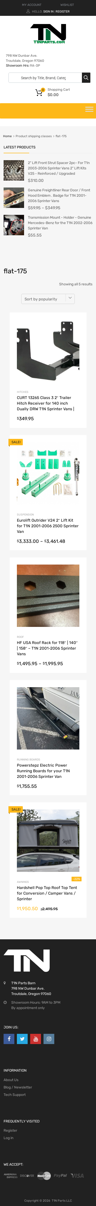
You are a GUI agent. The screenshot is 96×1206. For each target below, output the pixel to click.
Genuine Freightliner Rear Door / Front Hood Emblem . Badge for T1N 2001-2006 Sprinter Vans (59, 195)
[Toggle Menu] (89, 111)
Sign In (48, 11)
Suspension (25, 514)
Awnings (23, 882)
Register (63, 11)
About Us (11, 1080)
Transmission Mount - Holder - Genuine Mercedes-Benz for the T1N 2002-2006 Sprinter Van (60, 222)
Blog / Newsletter (18, 1087)
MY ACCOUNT (31, 5)
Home (7, 136)
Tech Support (15, 1095)
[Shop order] (47, 299)
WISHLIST (67, 5)
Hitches (22, 392)
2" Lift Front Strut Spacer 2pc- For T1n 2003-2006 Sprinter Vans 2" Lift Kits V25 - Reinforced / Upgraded (59, 168)
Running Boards (28, 759)
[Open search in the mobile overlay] (48, 77)
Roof (20, 637)
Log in (8, 1138)
